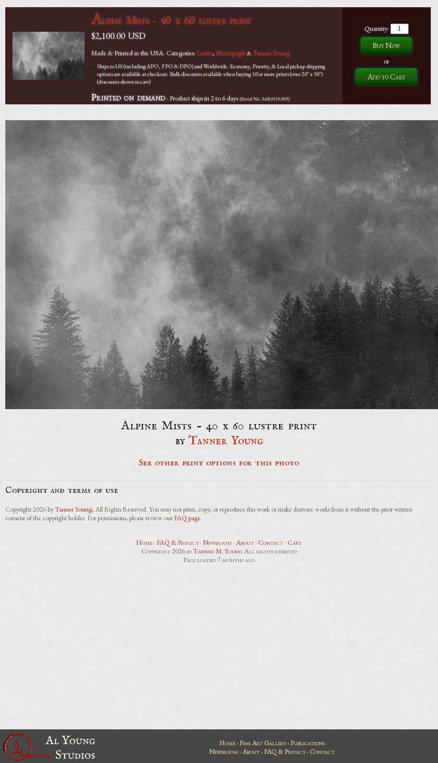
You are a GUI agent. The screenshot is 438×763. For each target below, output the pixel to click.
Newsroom (217, 542)
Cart (295, 542)
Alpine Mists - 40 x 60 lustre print (171, 20)
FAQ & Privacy (178, 542)
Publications (307, 742)
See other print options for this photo (219, 463)
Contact (270, 542)
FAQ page (187, 517)
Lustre (205, 53)
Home (144, 542)
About (245, 542)
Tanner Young (271, 53)
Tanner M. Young (218, 551)
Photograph (231, 53)
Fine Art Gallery (262, 742)
